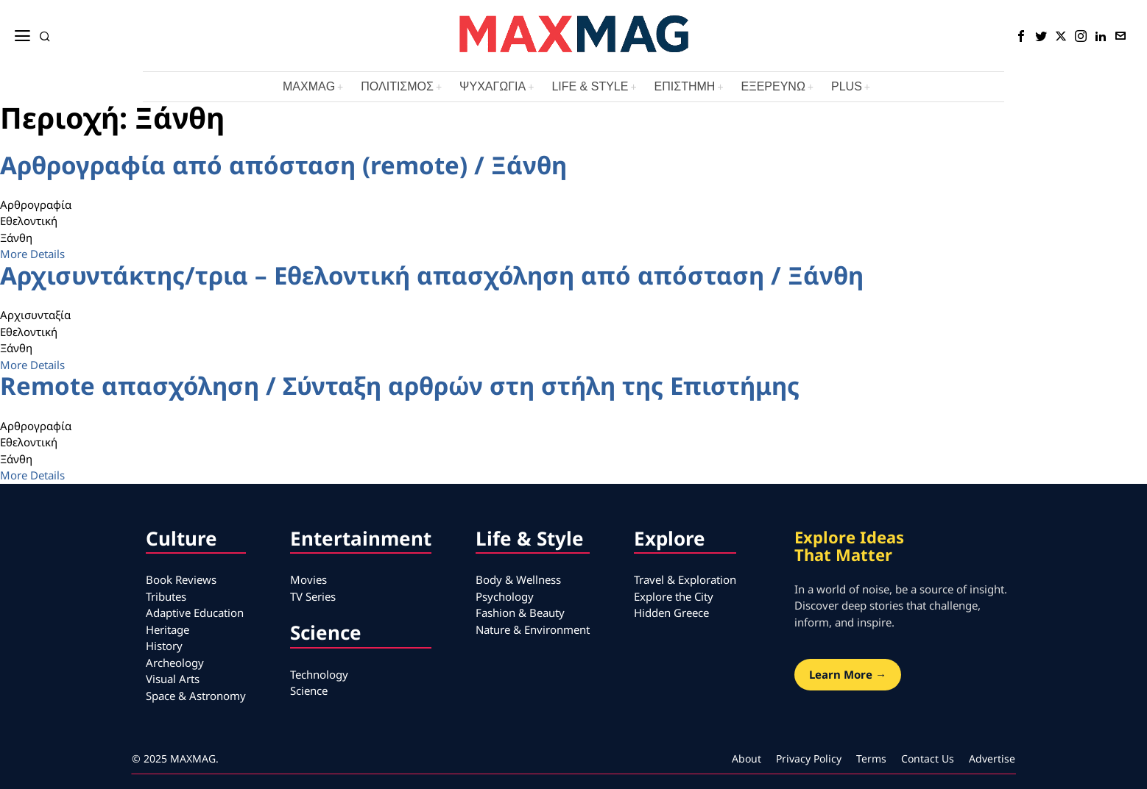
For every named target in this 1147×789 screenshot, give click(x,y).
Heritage (167, 629)
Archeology (175, 662)
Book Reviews (181, 579)
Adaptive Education (195, 612)
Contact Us (927, 758)
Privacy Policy (808, 758)
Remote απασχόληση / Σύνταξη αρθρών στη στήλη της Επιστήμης (400, 385)
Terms (871, 758)
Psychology (505, 596)
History (164, 645)
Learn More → (847, 674)
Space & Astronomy (196, 695)
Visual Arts (173, 678)
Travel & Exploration (685, 579)
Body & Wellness (518, 579)
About (746, 758)
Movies (308, 579)
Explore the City (673, 596)
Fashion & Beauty (520, 612)
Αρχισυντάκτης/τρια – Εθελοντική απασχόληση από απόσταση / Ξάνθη (432, 275)
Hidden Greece (671, 612)
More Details (32, 253)
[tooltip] (1021, 36)
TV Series (313, 596)
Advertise (992, 758)
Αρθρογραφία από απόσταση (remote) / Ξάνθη (283, 165)
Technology (319, 674)
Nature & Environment (533, 629)
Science (309, 690)
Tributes (166, 596)
